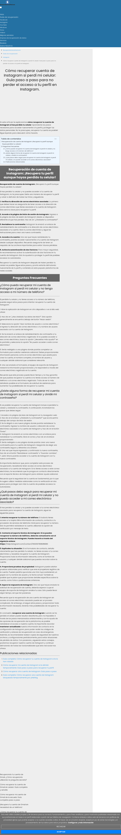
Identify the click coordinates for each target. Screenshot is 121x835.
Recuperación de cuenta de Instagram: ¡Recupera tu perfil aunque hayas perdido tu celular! (27, 142)
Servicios (3, 40)
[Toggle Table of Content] (55, 138)
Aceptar (61, 832)
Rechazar (61, 826)
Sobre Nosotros (5, 45)
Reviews (3, 42)
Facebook (3, 19)
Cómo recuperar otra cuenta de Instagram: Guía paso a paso (30, 670)
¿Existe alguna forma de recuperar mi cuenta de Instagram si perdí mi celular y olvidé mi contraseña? (30, 153)
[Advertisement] (30, 107)
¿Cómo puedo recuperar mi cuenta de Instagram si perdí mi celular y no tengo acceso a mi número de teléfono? (30, 149)
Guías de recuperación (8, 17)
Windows (3, 27)
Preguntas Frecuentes (11, 146)
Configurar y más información (80, 823)
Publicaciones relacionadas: (15, 161)
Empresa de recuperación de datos (13, 37)
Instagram (4, 22)
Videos (2, 32)
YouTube (3, 25)
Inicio (2, 14)
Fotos (2, 30)
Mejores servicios (6, 35)
